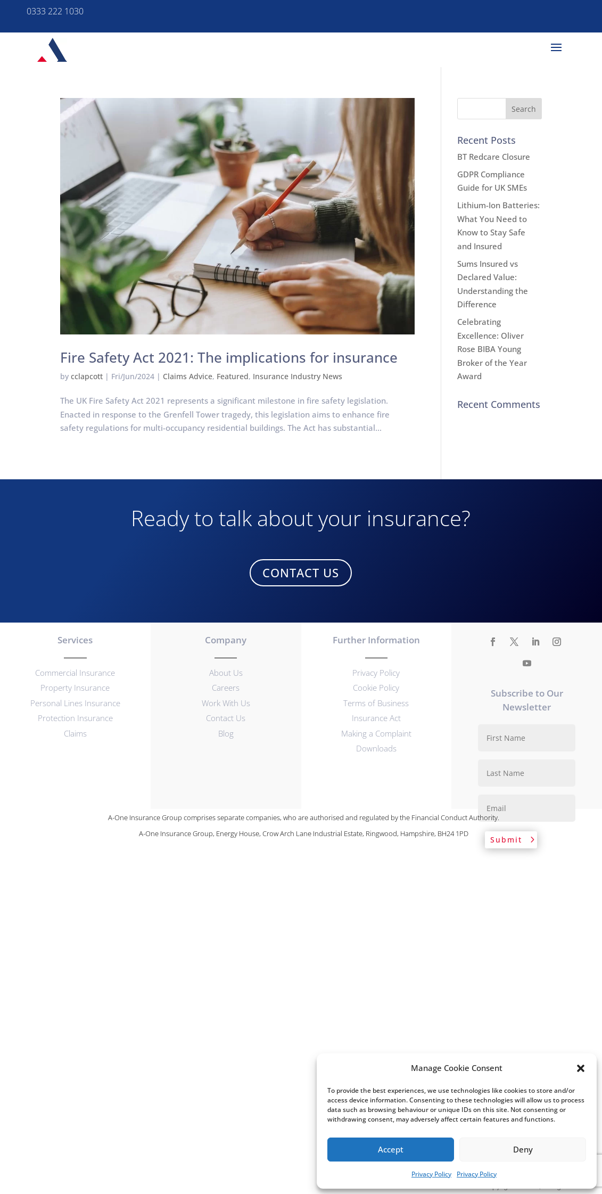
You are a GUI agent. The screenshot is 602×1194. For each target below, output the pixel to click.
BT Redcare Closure (493, 156)
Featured (233, 376)
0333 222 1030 (55, 11)
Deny (523, 1149)
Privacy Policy (431, 1174)
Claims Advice (187, 376)
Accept (390, 1149)
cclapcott (87, 376)
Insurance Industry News (297, 376)
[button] (580, 1068)
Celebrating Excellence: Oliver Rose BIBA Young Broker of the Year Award (492, 348)
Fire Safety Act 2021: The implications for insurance (229, 357)
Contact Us (300, 572)
